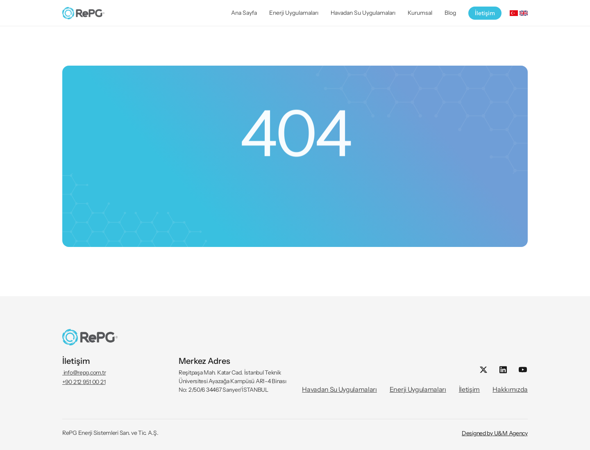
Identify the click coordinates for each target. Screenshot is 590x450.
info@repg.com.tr (84, 372)
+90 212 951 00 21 (83, 382)
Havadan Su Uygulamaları (339, 389)
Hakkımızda (510, 389)
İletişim (469, 389)
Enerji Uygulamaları (418, 389)
